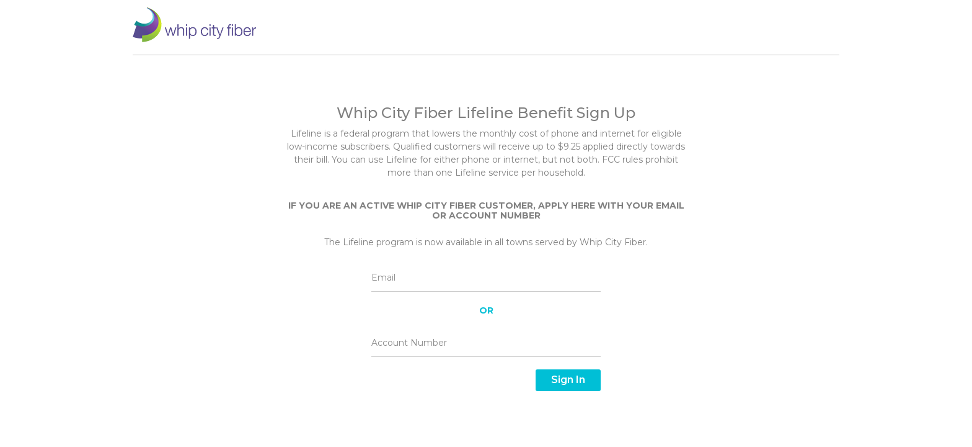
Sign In (568, 380)
